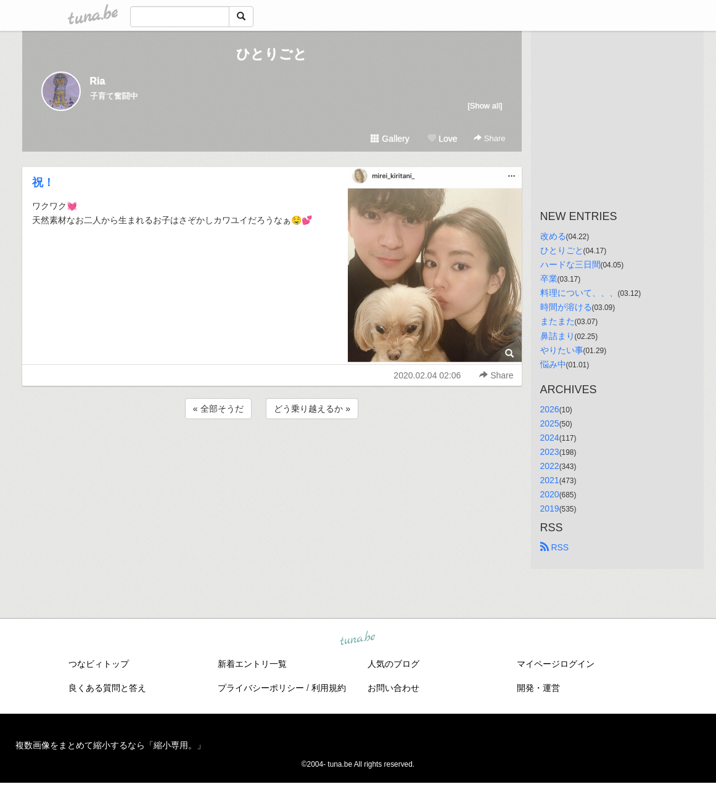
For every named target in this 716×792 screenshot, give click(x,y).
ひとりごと (271, 54)
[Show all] (484, 105)
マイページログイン (556, 664)
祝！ (43, 182)
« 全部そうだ (218, 409)
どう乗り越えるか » (312, 409)
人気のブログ (393, 664)
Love (442, 139)
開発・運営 (538, 688)
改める (553, 236)
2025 (549, 423)
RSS (554, 547)
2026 (549, 409)
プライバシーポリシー (261, 688)
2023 (549, 452)
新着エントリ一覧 (252, 664)
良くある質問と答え (107, 688)
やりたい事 (561, 350)
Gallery (390, 139)
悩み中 (553, 364)
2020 (549, 494)
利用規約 (328, 688)
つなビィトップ (98, 664)
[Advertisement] (272, 455)
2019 (549, 508)
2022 (549, 466)
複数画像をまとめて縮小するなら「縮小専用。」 (110, 745)
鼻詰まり (557, 336)
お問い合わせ (393, 688)
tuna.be (358, 639)
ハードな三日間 (570, 264)
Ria (97, 81)
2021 (549, 480)
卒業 (549, 279)
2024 (549, 438)
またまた (557, 321)
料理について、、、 (579, 293)
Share (489, 138)
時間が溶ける (566, 307)
